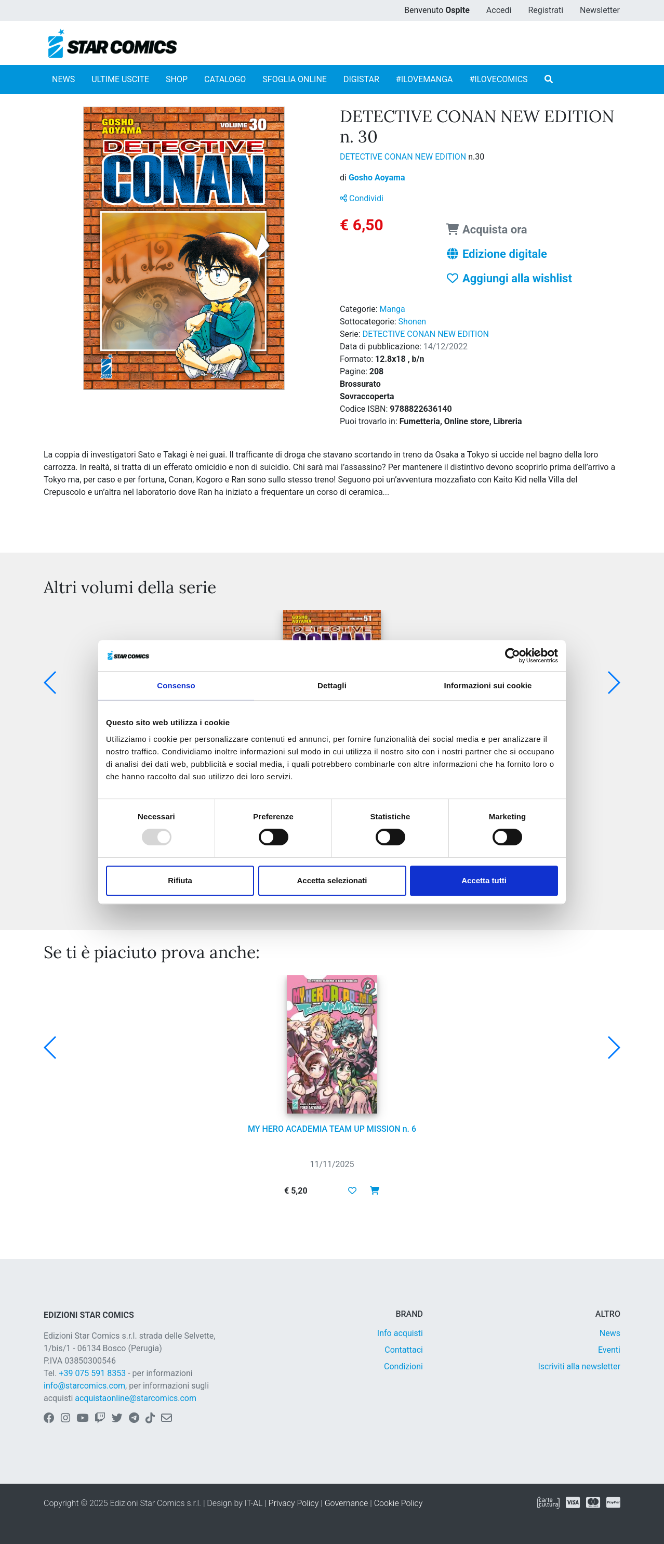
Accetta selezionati (332, 880)
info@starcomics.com (84, 1386)
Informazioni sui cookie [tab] (488, 685)
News (610, 1333)
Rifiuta (180, 880)
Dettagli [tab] (332, 685)
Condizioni (403, 1366)
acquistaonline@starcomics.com (135, 1398)
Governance (346, 1503)
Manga (392, 309)
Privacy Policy (293, 1503)
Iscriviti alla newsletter (579, 1366)
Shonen (413, 321)
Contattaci (403, 1350)
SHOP (177, 79)
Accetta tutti (484, 880)
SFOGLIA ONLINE (294, 79)
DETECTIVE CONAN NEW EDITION (404, 157)
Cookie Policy (398, 1503)
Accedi (499, 10)
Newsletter (600, 10)
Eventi (609, 1350)
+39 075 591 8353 (92, 1373)
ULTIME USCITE (120, 79)
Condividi (361, 198)
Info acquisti (400, 1333)
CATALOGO (225, 79)
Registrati (545, 10)
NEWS (63, 79)
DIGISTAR (361, 79)
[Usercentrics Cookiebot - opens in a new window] (512, 655)
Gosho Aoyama (377, 177)
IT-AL (254, 1503)
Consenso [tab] (176, 685)
